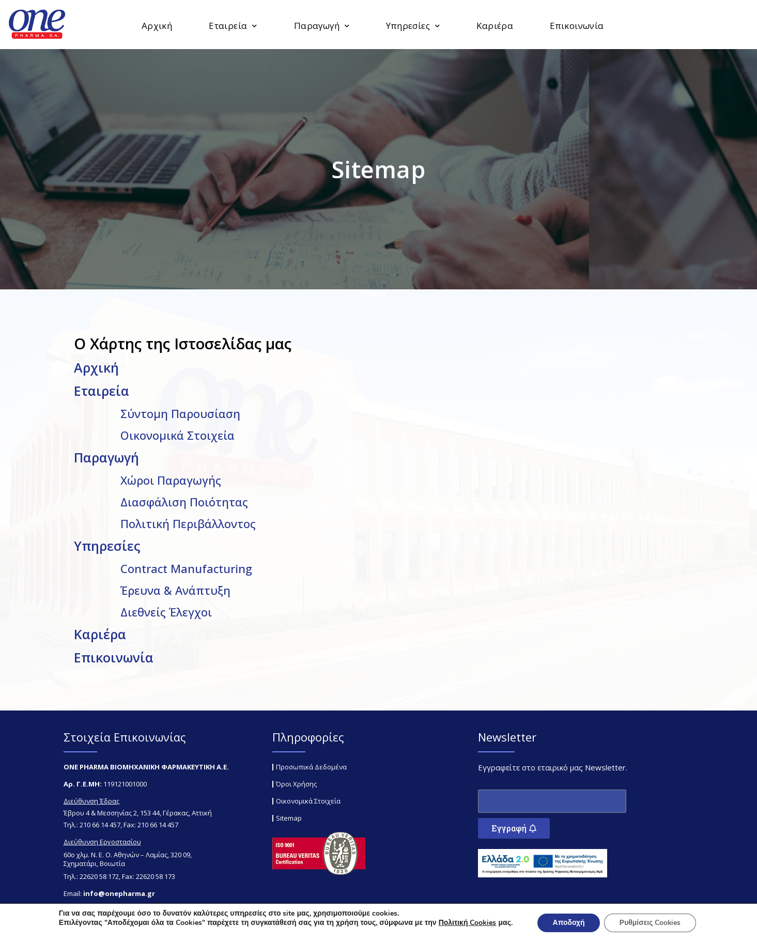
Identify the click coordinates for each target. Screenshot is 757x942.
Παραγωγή (322, 26)
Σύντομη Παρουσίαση (180, 413)
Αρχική (157, 26)
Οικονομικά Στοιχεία (177, 435)
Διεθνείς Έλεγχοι (166, 612)
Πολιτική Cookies (467, 923)
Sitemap (289, 818)
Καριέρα (494, 26)
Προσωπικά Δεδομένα (311, 766)
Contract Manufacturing (186, 568)
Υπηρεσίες (413, 26)
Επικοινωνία (577, 26)
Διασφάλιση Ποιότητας (184, 501)
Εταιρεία (233, 26)
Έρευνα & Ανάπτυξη (175, 590)
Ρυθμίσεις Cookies (651, 923)
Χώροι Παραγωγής (170, 480)
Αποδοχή (568, 923)
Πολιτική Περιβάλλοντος (188, 523)
